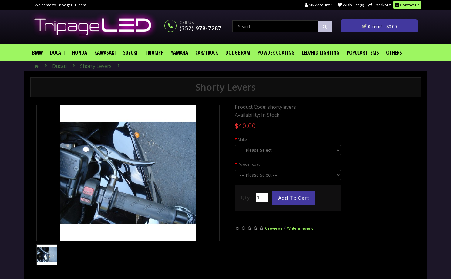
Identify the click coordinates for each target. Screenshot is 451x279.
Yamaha (179, 52)
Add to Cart (293, 197)
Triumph (154, 52)
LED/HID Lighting (320, 52)
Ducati (57, 52)
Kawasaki (105, 52)
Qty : (246, 197)
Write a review (300, 228)
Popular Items (363, 52)
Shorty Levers (96, 66)
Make (242, 139)
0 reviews (274, 228)
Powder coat (249, 164)
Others (394, 52)
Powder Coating (275, 52)
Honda (79, 52)
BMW (37, 52)
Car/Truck (206, 52)
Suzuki (130, 52)
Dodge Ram (237, 52)
